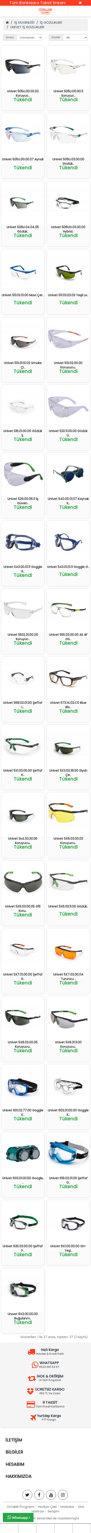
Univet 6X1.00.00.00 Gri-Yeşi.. (68, 1248)
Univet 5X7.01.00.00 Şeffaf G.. (23, 976)
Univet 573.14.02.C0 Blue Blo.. (68, 705)
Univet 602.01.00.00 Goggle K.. (68, 1112)
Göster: (56, 37)
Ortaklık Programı (20, 1506)
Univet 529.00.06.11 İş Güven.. (22, 501)
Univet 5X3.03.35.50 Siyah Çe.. (68, 772)
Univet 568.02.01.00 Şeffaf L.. (22, 705)
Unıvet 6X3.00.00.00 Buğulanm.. (23, 1316)
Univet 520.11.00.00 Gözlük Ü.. (68, 433)
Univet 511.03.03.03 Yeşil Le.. (68, 295)
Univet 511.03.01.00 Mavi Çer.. (23, 295)
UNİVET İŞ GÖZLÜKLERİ (27, 27)
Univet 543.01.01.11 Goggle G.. (68, 567)
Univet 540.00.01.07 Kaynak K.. (68, 501)
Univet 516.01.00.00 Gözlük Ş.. (22, 433)
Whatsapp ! (18, 1517)
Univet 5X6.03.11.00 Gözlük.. (68, 906)
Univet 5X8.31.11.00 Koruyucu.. (68, 1044)
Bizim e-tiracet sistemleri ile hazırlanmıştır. (45, 1518)
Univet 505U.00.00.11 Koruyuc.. (68, 93)
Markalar (67, 1506)
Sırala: (10, 37)
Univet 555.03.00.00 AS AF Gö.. (68, 636)
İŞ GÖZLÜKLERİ (51, 22)
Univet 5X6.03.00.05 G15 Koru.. (23, 908)
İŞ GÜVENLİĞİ (24, 22)
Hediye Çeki (47, 1506)
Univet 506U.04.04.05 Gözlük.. (23, 229)
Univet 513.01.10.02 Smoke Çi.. (23, 365)
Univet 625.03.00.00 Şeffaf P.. (23, 1248)
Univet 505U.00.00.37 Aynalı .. (22, 161)
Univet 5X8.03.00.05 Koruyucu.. (22, 1044)
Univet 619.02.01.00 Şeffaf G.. (68, 1180)
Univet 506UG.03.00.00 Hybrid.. (68, 229)
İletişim (53, 1511)
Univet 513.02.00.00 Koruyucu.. (68, 365)
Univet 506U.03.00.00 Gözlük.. (68, 161)
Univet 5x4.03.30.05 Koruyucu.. (22, 840)
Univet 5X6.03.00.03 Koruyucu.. (68, 840)
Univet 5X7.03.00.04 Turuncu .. (68, 976)
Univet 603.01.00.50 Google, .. (22, 1180)
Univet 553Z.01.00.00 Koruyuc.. (23, 636)
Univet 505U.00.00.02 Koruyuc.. (23, 93)
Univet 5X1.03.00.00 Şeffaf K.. (22, 772)
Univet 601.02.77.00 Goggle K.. (22, 1112)
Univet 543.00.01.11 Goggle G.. (23, 569)
